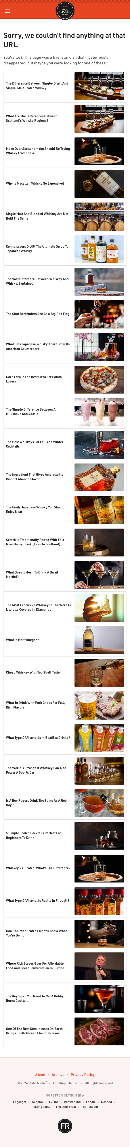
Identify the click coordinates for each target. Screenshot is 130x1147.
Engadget (19, 1102)
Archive (58, 1074)
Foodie (91, 1102)
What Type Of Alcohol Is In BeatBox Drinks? (38, 737)
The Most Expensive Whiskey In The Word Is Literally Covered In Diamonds (38, 607)
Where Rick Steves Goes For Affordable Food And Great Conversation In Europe (35, 965)
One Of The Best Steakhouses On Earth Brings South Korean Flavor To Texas (34, 1030)
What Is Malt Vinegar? (22, 639)
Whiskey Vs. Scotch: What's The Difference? (38, 868)
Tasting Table (41, 1106)
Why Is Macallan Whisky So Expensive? (35, 183)
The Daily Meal (66, 1106)
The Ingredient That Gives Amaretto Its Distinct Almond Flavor (34, 476)
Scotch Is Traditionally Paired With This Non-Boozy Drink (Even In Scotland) (35, 541)
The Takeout (89, 1106)
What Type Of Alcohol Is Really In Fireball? (37, 900)
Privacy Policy (83, 1074)
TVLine (54, 1102)
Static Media (37, 1083)
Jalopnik (37, 1102)
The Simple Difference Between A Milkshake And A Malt (30, 411)
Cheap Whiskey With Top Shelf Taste (33, 672)
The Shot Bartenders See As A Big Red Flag (38, 313)
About (40, 1074)
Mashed (106, 1102)
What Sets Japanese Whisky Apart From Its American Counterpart (38, 346)
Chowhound (72, 1102)
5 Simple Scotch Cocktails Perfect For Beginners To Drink (33, 835)
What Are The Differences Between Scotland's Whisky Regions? (31, 118)
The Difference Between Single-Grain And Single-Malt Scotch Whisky (37, 85)
